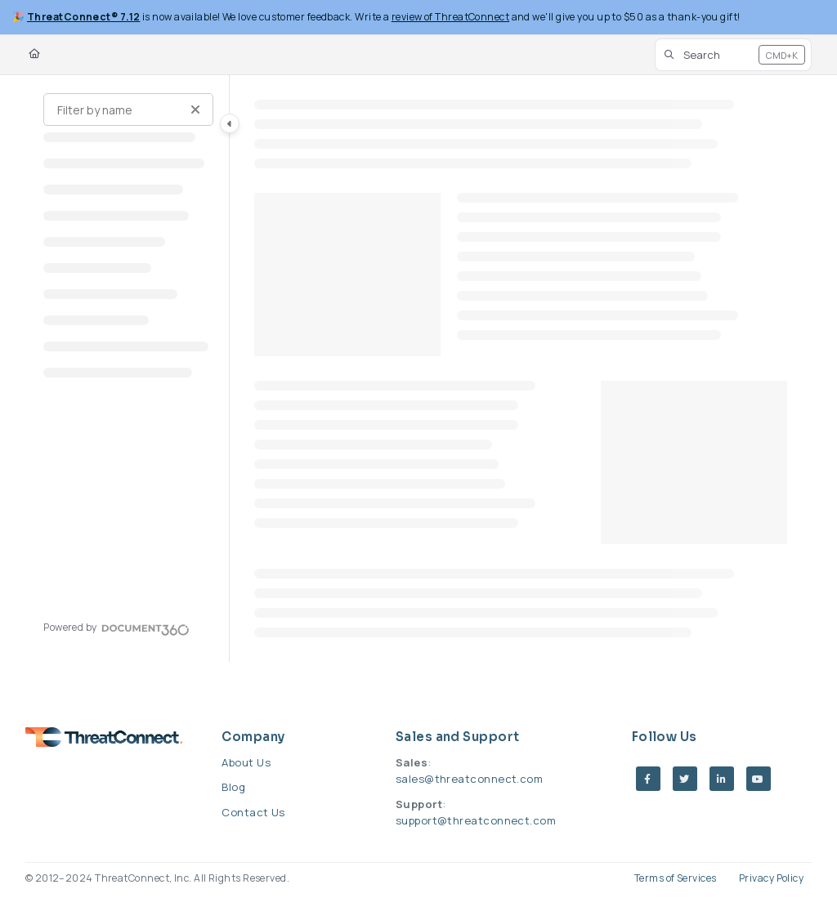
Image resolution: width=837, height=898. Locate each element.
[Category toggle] (229, 123)
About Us (246, 762)
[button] (733, 54)
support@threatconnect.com (476, 820)
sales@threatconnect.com (469, 778)
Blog (233, 787)
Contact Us (253, 812)
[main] (521, 368)
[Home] (34, 54)
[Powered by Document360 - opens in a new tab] (116, 627)
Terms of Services (675, 878)
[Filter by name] (128, 109)
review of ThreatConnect (450, 17)
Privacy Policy (771, 878)
